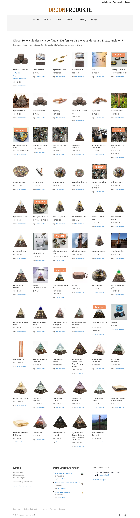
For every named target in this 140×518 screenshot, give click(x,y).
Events (70, 20)
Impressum (17, 509)
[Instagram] (125, 515)
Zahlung (62, 509)
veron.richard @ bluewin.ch (22, 486)
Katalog (82, 20)
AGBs (45, 509)
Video (59, 20)
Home (36, 20)
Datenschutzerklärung (32, 509)
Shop (46, 20)
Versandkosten (21, 86)
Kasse (127, 2)
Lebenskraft (104, 475)
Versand (53, 509)
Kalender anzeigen (99, 480)
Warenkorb (117, 2)
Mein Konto (106, 2)
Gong (94, 20)
